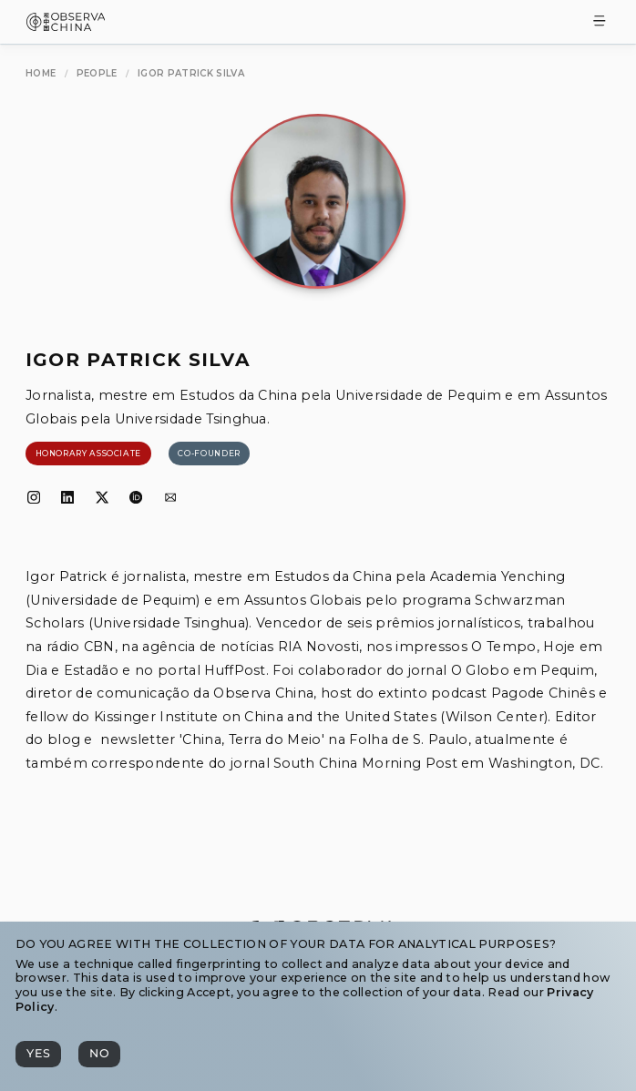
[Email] (170, 498)
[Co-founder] (210, 453)
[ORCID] (136, 498)
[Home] (41, 74)
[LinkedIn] (67, 498)
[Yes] (38, 1054)
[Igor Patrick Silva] (191, 74)
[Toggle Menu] (599, 22)
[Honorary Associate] (88, 453)
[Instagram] (34, 498)
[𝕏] (102, 498)
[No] (99, 1054)
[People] (97, 74)
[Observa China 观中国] (66, 26)
